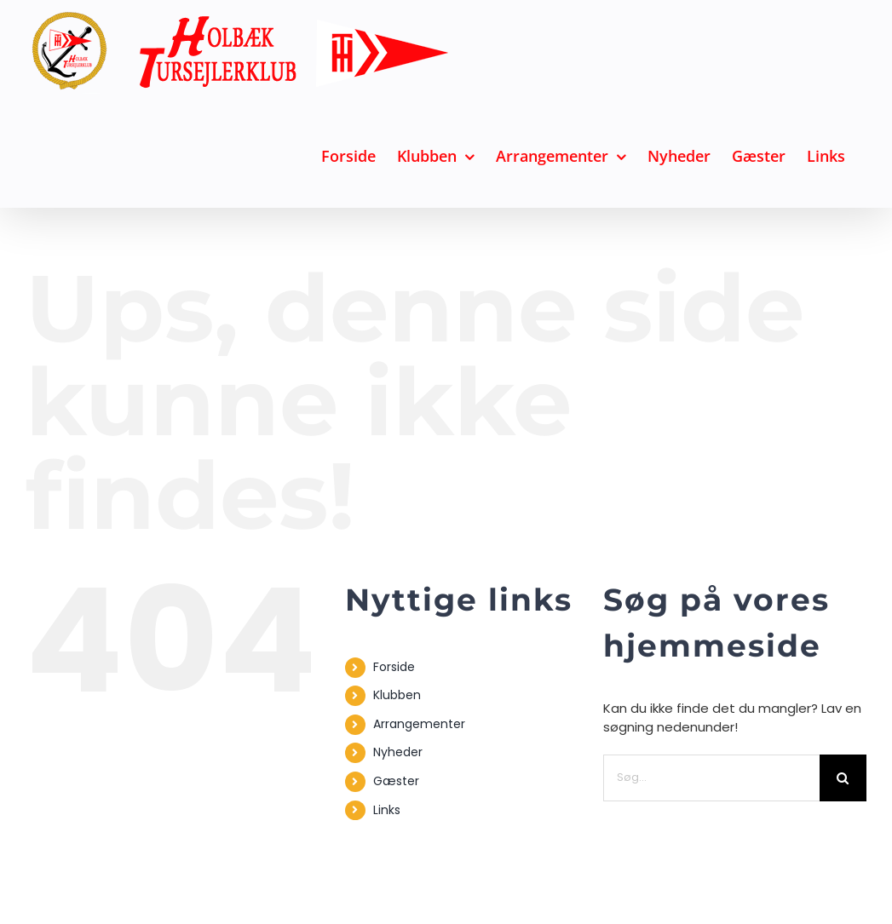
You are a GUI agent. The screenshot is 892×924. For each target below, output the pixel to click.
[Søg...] (711, 778)
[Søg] (843, 778)
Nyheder (398, 751)
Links (386, 809)
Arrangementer (419, 723)
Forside (394, 666)
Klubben (397, 694)
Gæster (396, 780)
